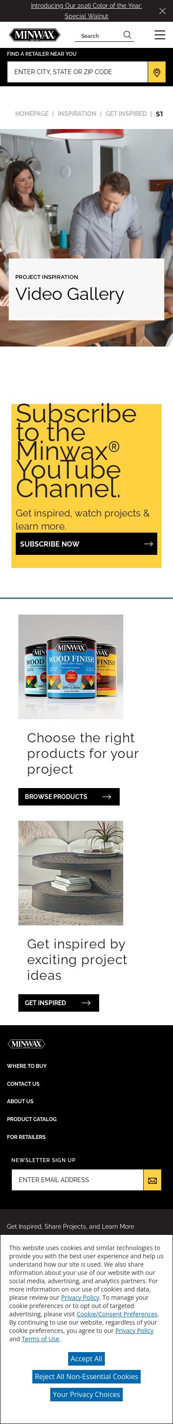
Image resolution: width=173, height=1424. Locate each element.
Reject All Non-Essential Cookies (86, 1376)
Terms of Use (40, 1339)
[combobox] (98, 34)
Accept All (86, 1358)
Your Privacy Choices (86, 1394)
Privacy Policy (80, 1297)
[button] (160, 35)
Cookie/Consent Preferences (116, 1314)
